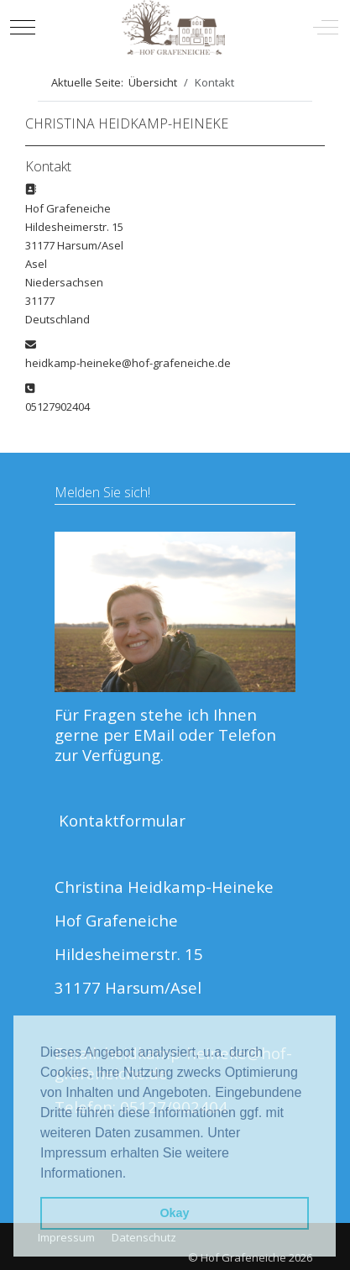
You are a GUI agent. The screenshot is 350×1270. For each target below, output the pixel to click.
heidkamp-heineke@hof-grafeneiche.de (128, 362)
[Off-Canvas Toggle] (325, 26)
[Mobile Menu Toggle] (22, 26)
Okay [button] (174, 1213)
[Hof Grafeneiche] (173, 27)
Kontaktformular (122, 820)
